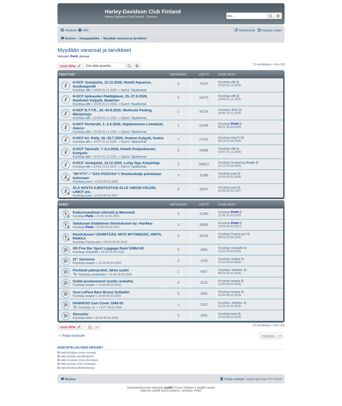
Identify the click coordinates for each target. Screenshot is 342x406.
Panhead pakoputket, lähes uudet (101, 270)
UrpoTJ (235, 137)
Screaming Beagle (243, 162)
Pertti (74, 56)
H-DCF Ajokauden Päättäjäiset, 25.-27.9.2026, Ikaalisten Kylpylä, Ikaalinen (110, 98)
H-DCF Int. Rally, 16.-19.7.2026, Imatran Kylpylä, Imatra (118, 138)
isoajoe (90, 262)
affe (88, 90)
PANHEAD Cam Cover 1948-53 (98, 303)
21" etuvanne (84, 259)
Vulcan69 (92, 251)
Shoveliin (80, 314)
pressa (84, 56)
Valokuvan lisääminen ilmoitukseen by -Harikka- (113, 223)
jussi (88, 181)
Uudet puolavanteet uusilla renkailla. (103, 281)
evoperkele (98, 274)
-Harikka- (237, 269)
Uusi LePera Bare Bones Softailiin (101, 292)
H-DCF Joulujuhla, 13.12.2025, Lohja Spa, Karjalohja (116, 163)
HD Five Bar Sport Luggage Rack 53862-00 (108, 248)
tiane (89, 317)
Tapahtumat (138, 90)
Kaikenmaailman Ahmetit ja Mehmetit (104, 212)
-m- (93, 307)
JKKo (234, 109)
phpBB (168, 387)
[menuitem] (83, 30)
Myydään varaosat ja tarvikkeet (94, 50)
